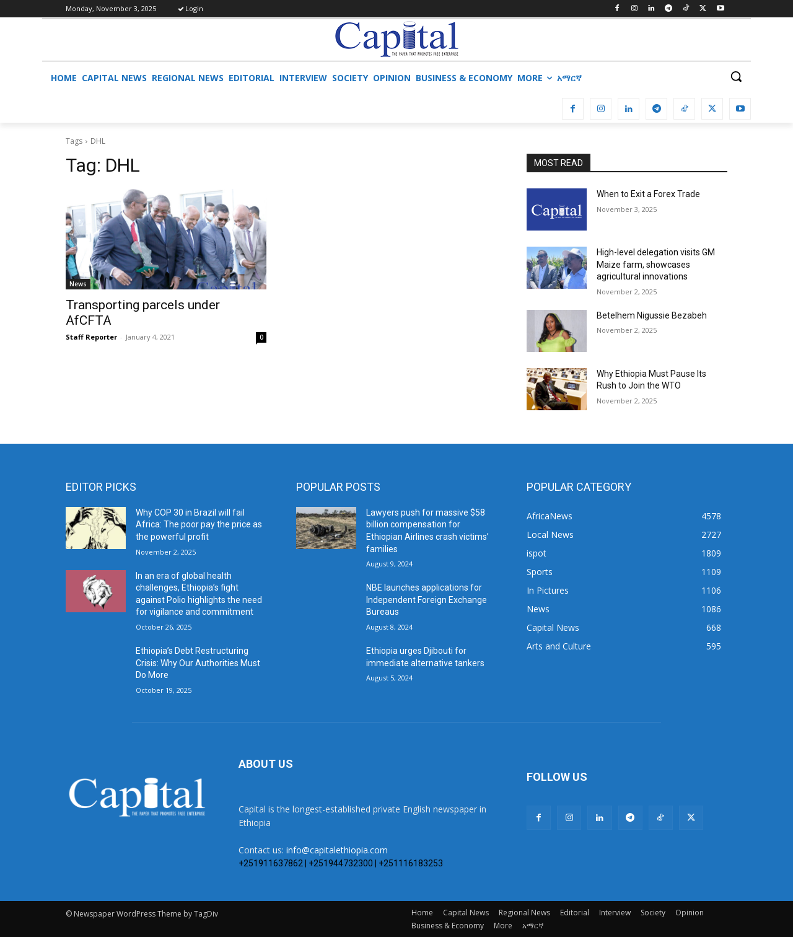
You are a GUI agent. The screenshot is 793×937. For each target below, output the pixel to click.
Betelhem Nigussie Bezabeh (652, 315)
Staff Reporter (91, 336)
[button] (736, 76)
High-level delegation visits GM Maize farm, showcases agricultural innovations (656, 264)
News (78, 283)
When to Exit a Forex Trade (648, 194)
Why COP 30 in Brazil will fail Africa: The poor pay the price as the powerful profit (199, 525)
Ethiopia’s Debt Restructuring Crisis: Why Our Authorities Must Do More (198, 663)
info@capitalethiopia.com (337, 850)
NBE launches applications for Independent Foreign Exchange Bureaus (426, 600)
